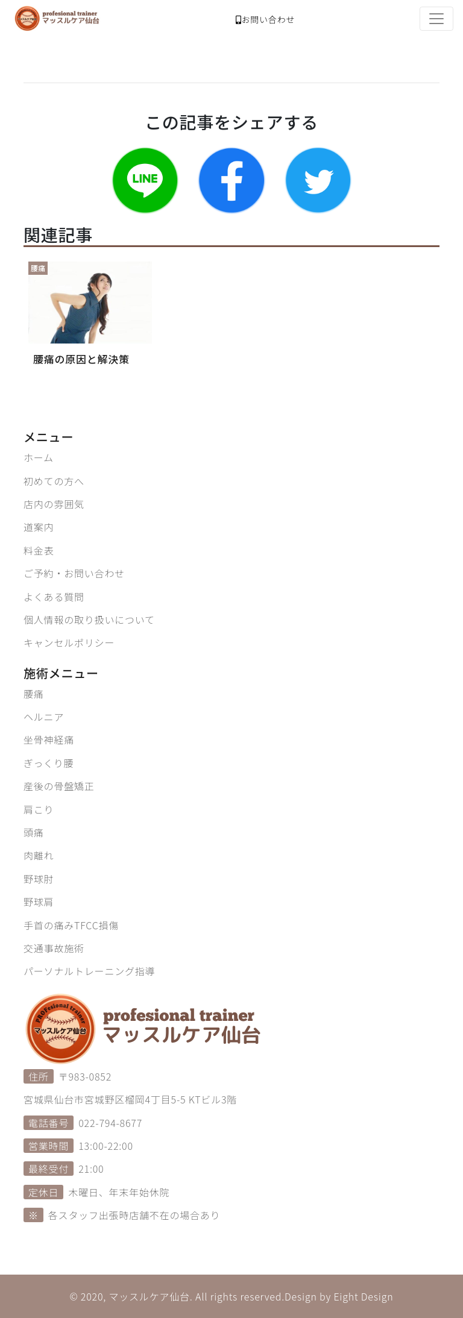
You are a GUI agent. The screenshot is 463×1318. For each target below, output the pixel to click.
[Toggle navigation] (436, 19)
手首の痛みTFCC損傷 (71, 925)
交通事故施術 (54, 948)
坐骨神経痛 (49, 739)
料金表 (39, 550)
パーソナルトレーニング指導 (89, 971)
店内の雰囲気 (54, 504)
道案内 (39, 526)
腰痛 (34, 693)
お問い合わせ (265, 19)
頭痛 (34, 832)
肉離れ (39, 855)
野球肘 (39, 878)
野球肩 (39, 901)
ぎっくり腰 (49, 763)
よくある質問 (54, 596)
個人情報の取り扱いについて (89, 619)
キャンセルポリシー (69, 642)
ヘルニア (44, 716)
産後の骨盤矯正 (59, 786)
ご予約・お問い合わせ (74, 573)
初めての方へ (54, 481)
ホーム (39, 457)
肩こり (39, 809)
